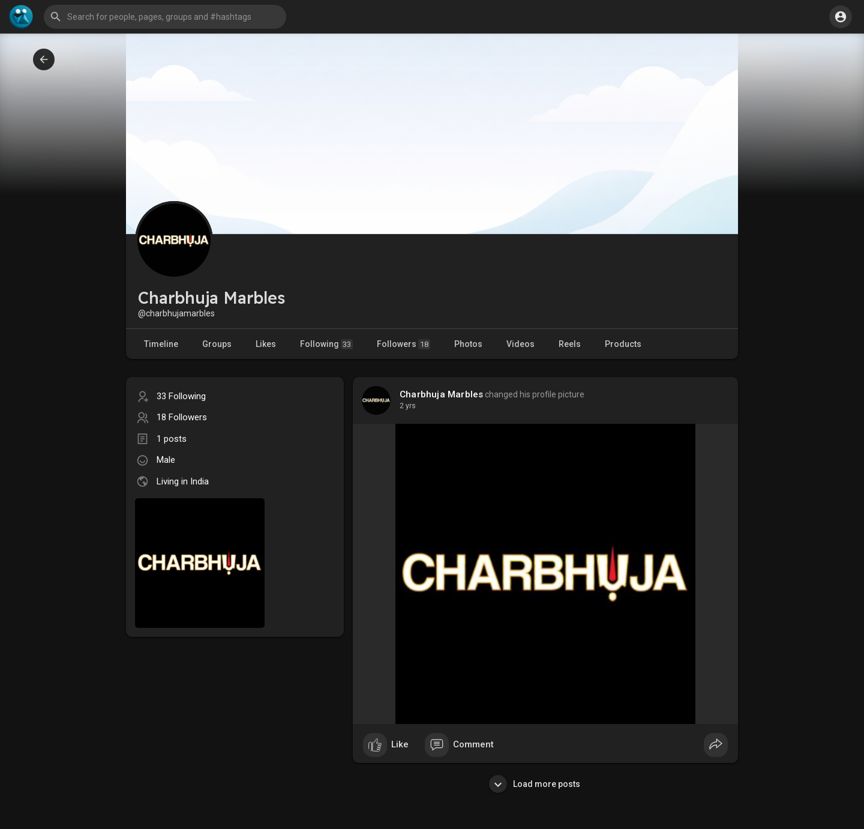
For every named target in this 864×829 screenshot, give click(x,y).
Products (623, 344)
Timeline (161, 344)
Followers (403, 344)
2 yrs (408, 406)
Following (326, 344)
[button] (165, 17)
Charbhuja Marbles (441, 394)
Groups (217, 344)
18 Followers (182, 417)
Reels (570, 344)
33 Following (181, 396)
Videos (520, 344)
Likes (266, 344)
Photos (468, 344)
